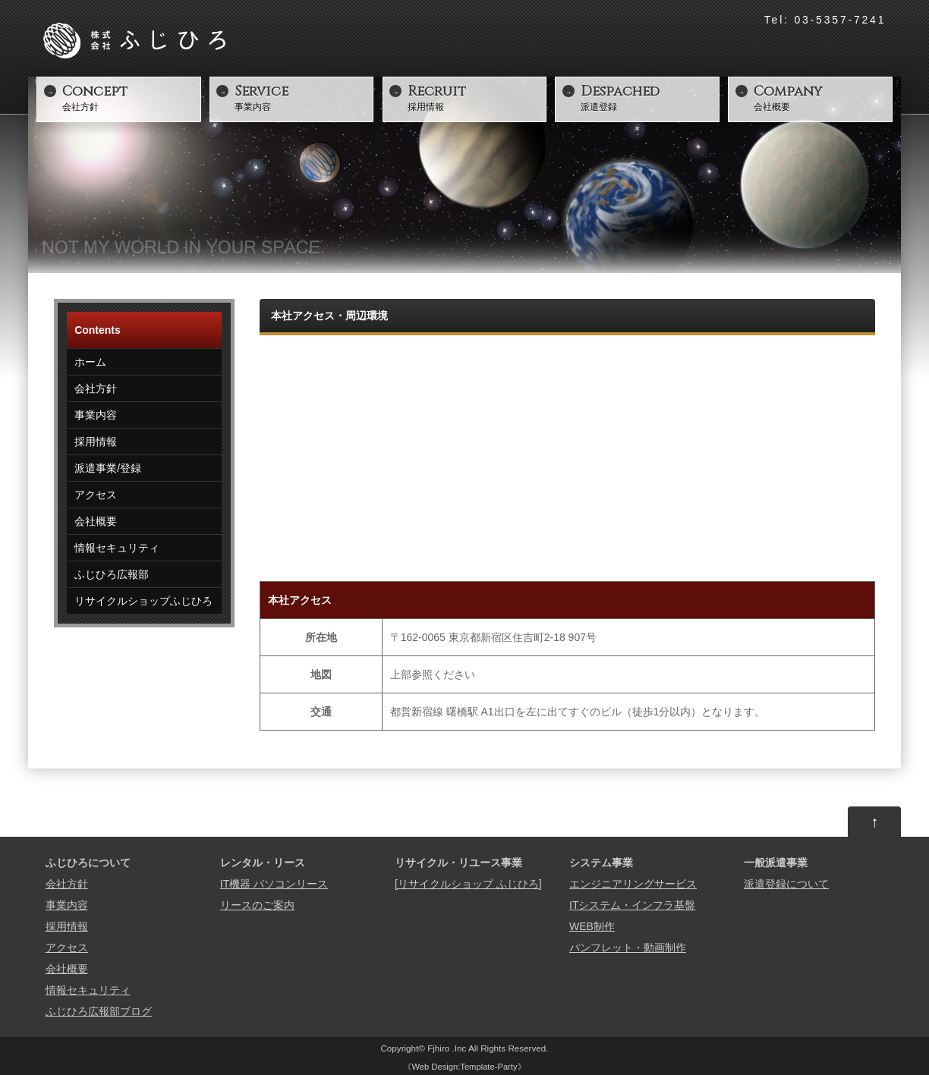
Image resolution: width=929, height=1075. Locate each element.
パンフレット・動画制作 (627, 947)
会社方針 (129, 97)
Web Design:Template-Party (464, 1066)
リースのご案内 (257, 905)
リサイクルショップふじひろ (143, 601)
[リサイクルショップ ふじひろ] (468, 884)
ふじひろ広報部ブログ (99, 1011)
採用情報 (475, 97)
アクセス (95, 495)
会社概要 (821, 97)
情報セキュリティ (116, 548)
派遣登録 (648, 97)
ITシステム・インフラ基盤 (632, 905)
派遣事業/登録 (107, 468)
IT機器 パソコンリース (274, 884)
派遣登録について (786, 884)
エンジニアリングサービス (633, 884)
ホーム (90, 362)
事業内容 (302, 97)
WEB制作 (592, 926)
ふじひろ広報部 (111, 574)
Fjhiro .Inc (447, 1048)
